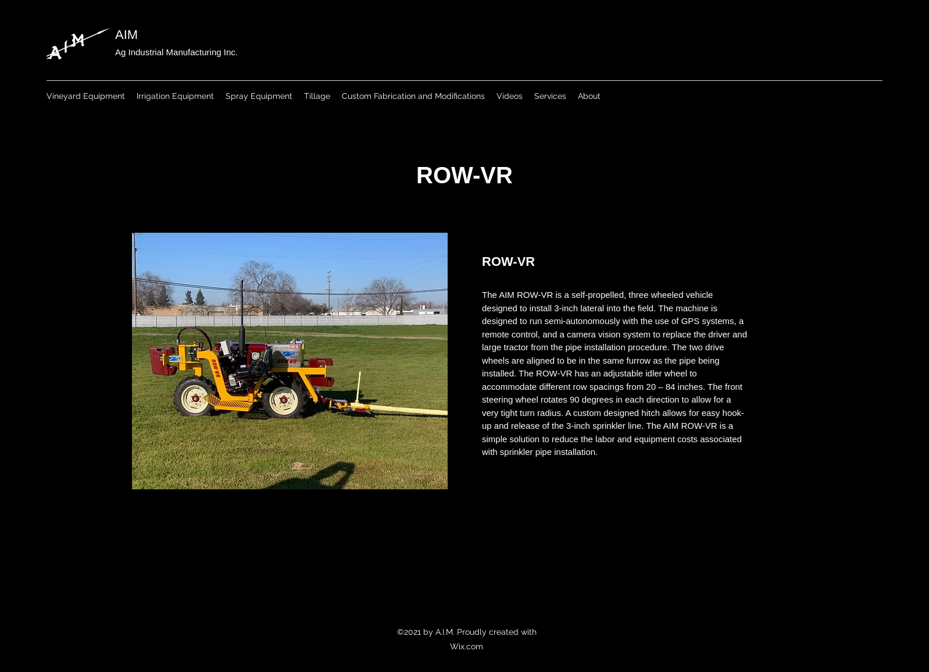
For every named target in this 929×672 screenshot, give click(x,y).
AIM (126, 34)
